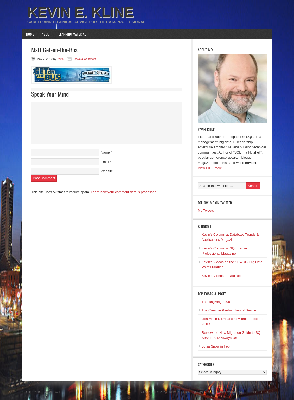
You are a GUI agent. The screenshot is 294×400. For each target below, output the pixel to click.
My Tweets (206, 210)
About (46, 34)
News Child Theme (183, 392)
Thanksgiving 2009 (216, 302)
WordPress (247, 392)
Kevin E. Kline (80, 12)
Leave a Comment (84, 59)
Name (105, 152)
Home (30, 34)
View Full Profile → (212, 168)
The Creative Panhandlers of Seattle (229, 310)
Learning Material (72, 34)
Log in (264, 392)
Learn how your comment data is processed (123, 192)
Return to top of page (43, 392)
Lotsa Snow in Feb (216, 346)
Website (107, 171)
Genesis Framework (220, 392)
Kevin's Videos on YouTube (222, 276)
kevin (60, 59)
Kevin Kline (206, 129)
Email (105, 162)
